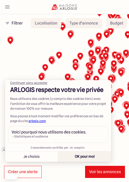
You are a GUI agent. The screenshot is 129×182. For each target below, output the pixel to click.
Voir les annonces (105, 171)
